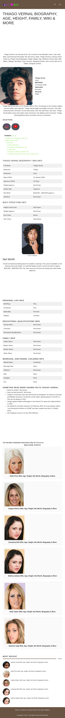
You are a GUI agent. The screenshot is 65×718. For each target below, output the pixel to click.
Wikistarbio (40, 442)
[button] (54, 4)
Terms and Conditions (43, 710)
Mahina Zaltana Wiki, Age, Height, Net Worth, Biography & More (32, 576)
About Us (18, 710)
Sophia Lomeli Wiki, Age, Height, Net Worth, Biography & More (29, 662)
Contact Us (24, 710)
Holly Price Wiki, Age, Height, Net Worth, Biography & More (32, 476)
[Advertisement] (32, 40)
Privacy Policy (32, 710)
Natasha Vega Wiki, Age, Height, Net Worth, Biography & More (32, 646)
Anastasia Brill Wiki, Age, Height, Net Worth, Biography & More (32, 542)
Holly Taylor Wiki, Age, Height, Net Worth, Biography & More (32, 612)
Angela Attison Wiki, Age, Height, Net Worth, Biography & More (32, 508)
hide (14, 135)
